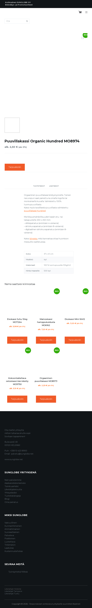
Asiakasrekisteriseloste (15, 483)
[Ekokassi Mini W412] (74, 302)
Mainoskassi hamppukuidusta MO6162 (46, 322)
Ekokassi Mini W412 (75, 319)
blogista (33, 239)
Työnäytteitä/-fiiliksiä (18, 572)
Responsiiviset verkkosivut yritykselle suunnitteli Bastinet (54, 604)
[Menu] (86, 12)
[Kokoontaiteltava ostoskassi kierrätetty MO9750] (17, 361)
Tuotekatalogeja (13, 496)
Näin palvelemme (13, 480)
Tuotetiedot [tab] (39, 186)
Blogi (7, 499)
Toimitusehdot (12, 486)
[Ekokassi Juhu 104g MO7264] (17, 302)
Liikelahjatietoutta (13, 489)
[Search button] (27, 21)
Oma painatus (11, 502)
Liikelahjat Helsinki (13, 589)
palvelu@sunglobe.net (22, 454)
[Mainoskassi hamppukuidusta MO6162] (46, 302)
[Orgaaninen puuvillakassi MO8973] (46, 361)
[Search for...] (15, 21)
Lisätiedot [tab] (54, 186)
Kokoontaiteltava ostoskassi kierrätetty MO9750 (17, 381)
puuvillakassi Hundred (35, 211)
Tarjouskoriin (15, 167)
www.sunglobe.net (14, 459)
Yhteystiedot (11, 493)
